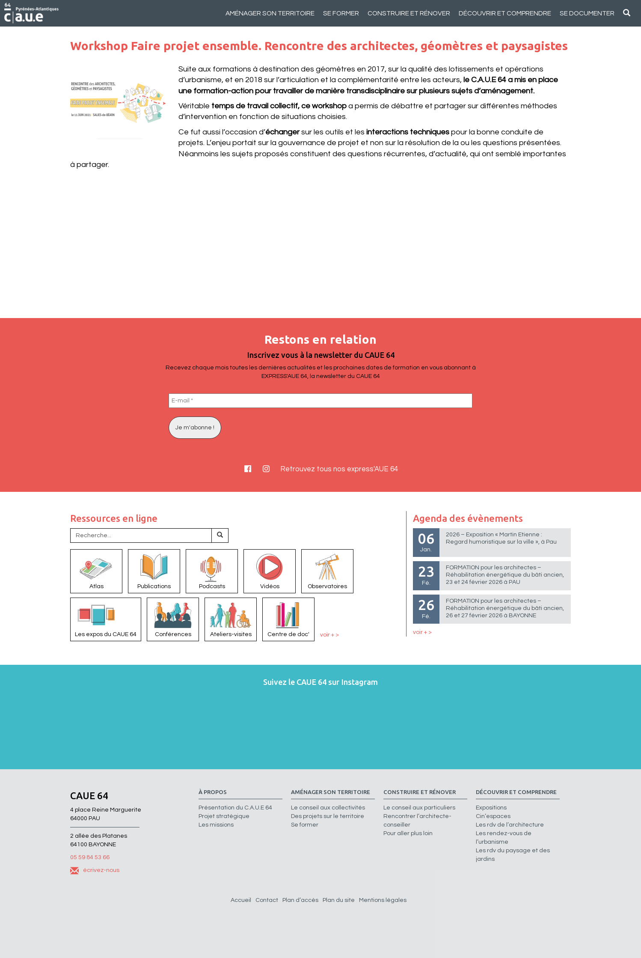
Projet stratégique (224, 816)
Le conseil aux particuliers (419, 808)
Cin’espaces (493, 816)
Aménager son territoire (270, 13)
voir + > (329, 634)
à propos (213, 792)
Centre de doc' (288, 619)
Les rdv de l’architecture (510, 825)
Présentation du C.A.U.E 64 (235, 808)
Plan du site (339, 900)
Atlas (96, 570)
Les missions (216, 825)
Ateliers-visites (230, 619)
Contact (266, 900)
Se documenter (587, 13)
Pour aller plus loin (408, 833)
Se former (341, 13)
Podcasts (211, 570)
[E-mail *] (320, 400)
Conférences (172, 619)
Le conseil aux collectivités (328, 808)
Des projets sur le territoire (327, 816)
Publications (154, 570)
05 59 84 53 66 (90, 857)
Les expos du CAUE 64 (106, 619)
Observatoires (327, 570)
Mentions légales (383, 900)
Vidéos (269, 570)
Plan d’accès (300, 900)
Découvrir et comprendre (505, 13)
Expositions (491, 808)
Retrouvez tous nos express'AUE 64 (339, 469)
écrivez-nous (94, 870)
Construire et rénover (409, 13)
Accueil (241, 900)
